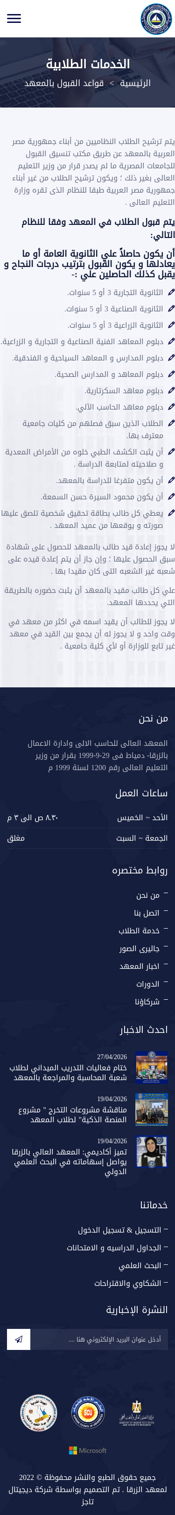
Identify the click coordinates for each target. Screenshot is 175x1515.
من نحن (148, 895)
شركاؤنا (147, 1002)
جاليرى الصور (139, 948)
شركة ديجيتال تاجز (51, 1495)
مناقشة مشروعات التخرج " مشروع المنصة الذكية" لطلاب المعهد (72, 1115)
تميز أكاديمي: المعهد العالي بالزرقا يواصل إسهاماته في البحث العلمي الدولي (69, 1161)
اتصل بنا (147, 913)
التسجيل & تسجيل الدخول (119, 1230)
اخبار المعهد (139, 966)
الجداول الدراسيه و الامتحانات (114, 1248)
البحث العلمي (140, 1265)
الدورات (148, 984)
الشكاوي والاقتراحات (127, 1283)
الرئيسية (135, 83)
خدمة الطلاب (139, 930)
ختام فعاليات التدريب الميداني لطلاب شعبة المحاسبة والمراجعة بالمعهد (68, 1072)
